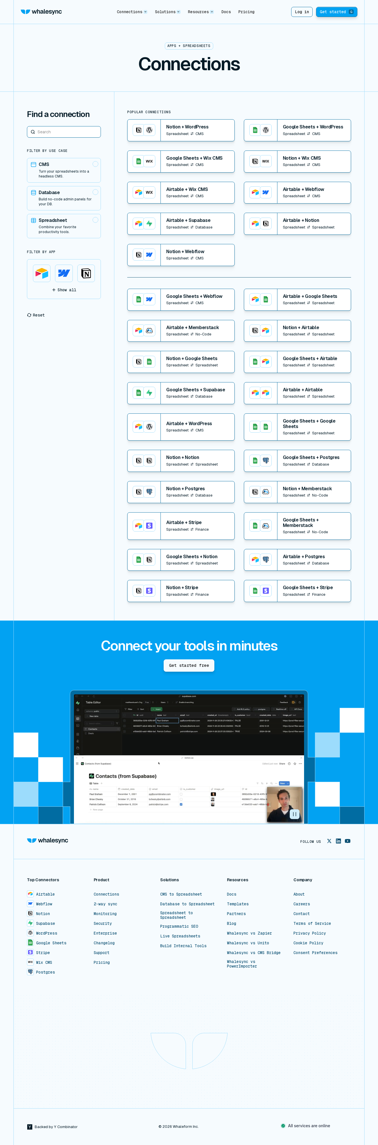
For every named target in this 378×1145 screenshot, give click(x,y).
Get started (337, 11)
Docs (226, 11)
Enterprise (105, 933)
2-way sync (105, 904)
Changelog (104, 943)
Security (103, 923)
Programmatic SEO (179, 926)
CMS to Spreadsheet (181, 894)
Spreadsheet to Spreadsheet (176, 915)
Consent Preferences (315, 952)
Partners (236, 913)
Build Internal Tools (183, 945)
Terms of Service (312, 923)
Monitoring (105, 913)
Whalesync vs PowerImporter (242, 963)
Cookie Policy (308, 943)
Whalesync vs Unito (248, 943)
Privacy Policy (309, 933)
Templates (238, 904)
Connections (106, 894)
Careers (301, 904)
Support (101, 952)
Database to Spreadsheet (187, 904)
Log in (302, 11)
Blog (231, 923)
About (299, 894)
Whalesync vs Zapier (249, 933)
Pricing (246, 11)
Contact (301, 913)
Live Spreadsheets (180, 936)
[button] (132, 12)
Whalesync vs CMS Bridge (254, 952)
